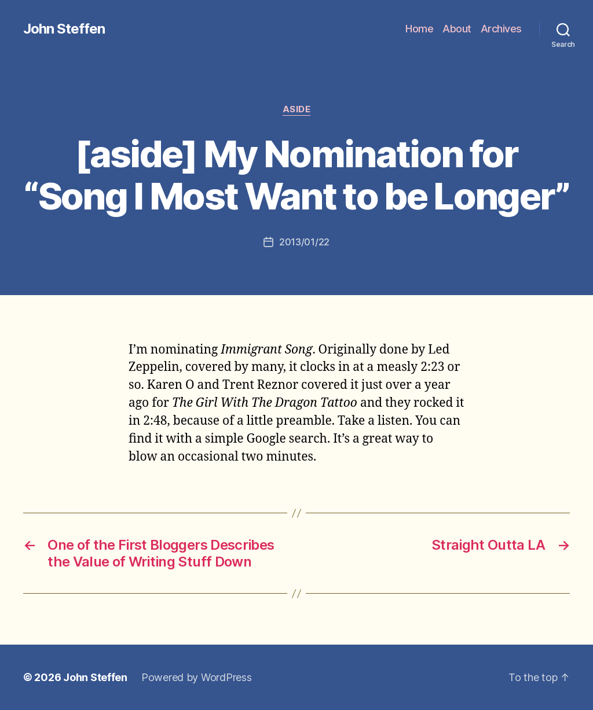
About (456, 29)
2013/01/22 (304, 242)
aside (297, 109)
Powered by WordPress (196, 677)
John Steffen (64, 29)
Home (419, 29)
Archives (501, 29)
